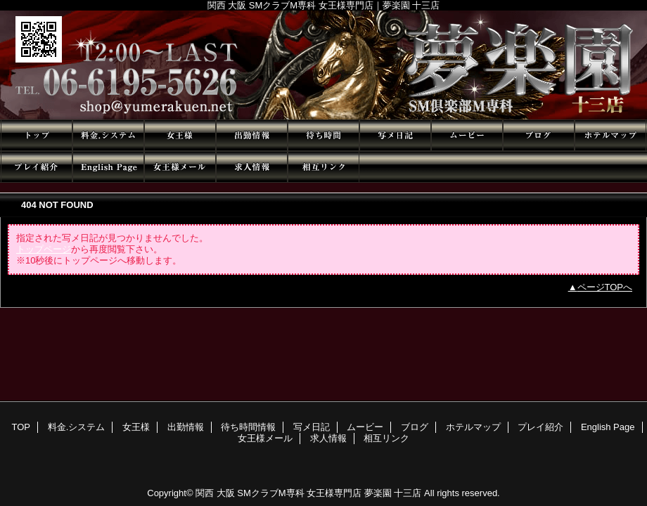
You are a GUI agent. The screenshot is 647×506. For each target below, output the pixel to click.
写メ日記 (395, 135)
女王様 (180, 135)
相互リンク (323, 167)
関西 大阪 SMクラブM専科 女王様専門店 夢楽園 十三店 (308, 493)
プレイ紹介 (36, 167)
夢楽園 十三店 (323, 65)
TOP (36, 135)
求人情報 (252, 167)
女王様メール (180, 167)
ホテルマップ (610, 135)
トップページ (43, 249)
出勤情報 (252, 135)
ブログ (539, 135)
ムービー (467, 135)
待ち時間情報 (323, 135)
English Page (108, 167)
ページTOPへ (605, 287)
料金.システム (108, 135)
